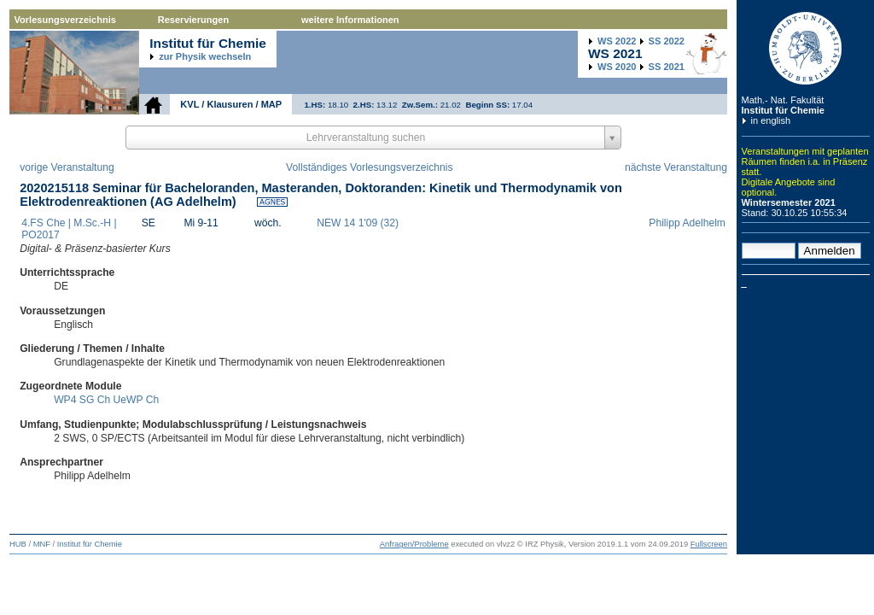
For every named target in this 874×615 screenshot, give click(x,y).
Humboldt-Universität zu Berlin (806, 48)
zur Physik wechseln (205, 56)
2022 (616, 41)
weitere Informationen (350, 20)
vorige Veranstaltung (67, 167)
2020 (616, 67)
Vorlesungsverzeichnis (65, 20)
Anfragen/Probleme (414, 544)
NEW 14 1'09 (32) (358, 223)
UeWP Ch (137, 400)
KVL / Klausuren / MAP (231, 104)
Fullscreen (708, 544)
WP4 (65, 400)
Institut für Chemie (783, 110)
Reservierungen (193, 20)
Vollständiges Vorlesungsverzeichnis (369, 167)
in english (771, 120)
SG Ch (94, 400)
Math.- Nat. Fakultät (783, 100)
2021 (667, 67)
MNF (41, 544)
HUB (17, 544)
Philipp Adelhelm (687, 223)
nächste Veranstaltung (676, 167)
